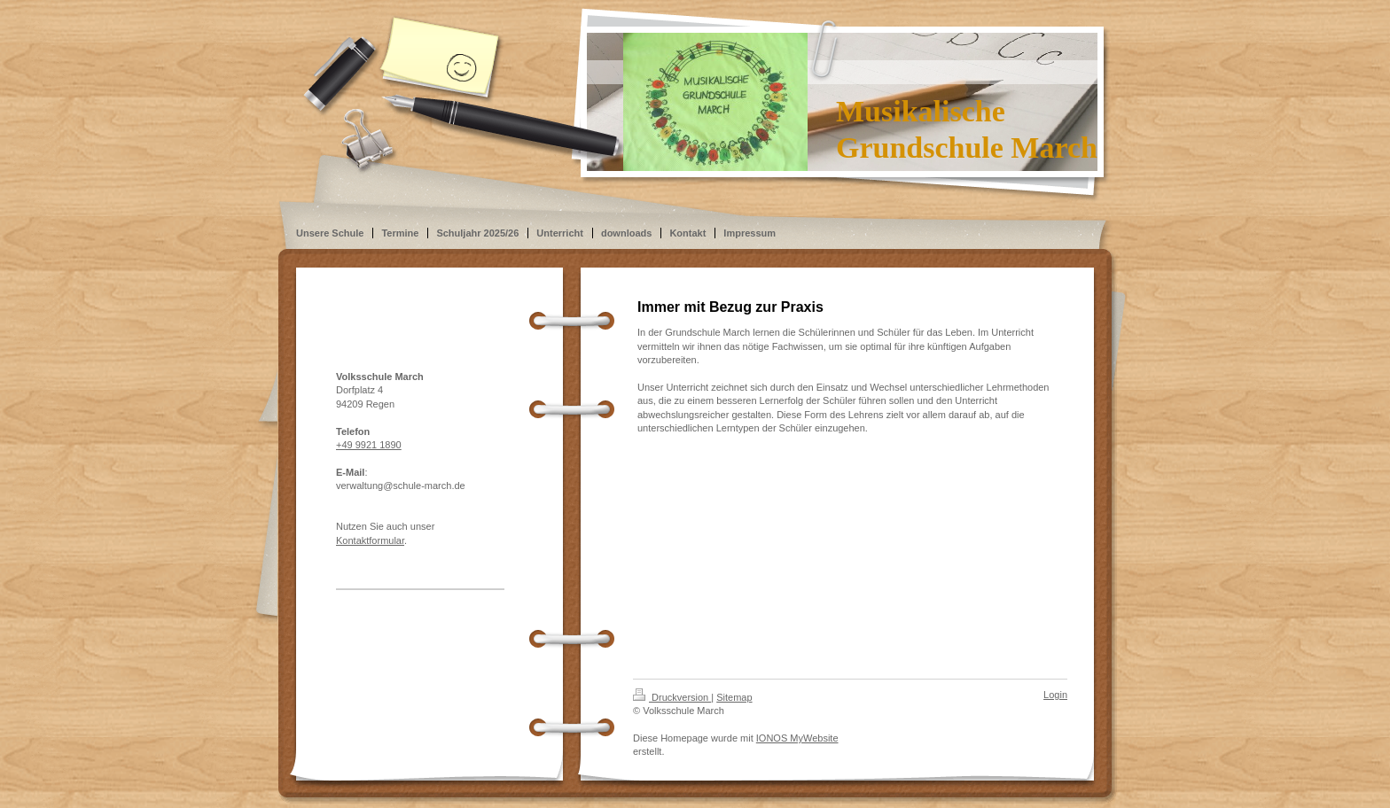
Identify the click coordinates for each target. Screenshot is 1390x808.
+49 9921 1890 (369, 444)
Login (1055, 694)
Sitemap (734, 697)
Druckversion (672, 697)
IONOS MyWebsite (797, 738)
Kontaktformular (370, 540)
